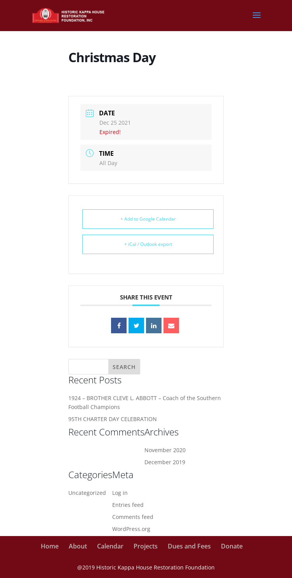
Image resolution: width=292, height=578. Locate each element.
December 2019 (164, 462)
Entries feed (128, 504)
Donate (232, 546)
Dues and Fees (189, 546)
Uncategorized (87, 492)
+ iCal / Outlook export (148, 244)
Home (50, 546)
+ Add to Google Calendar (148, 219)
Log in (120, 492)
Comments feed (132, 517)
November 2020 (165, 450)
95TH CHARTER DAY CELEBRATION (112, 419)
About (78, 546)
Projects (146, 546)
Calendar (110, 546)
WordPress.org (131, 529)
